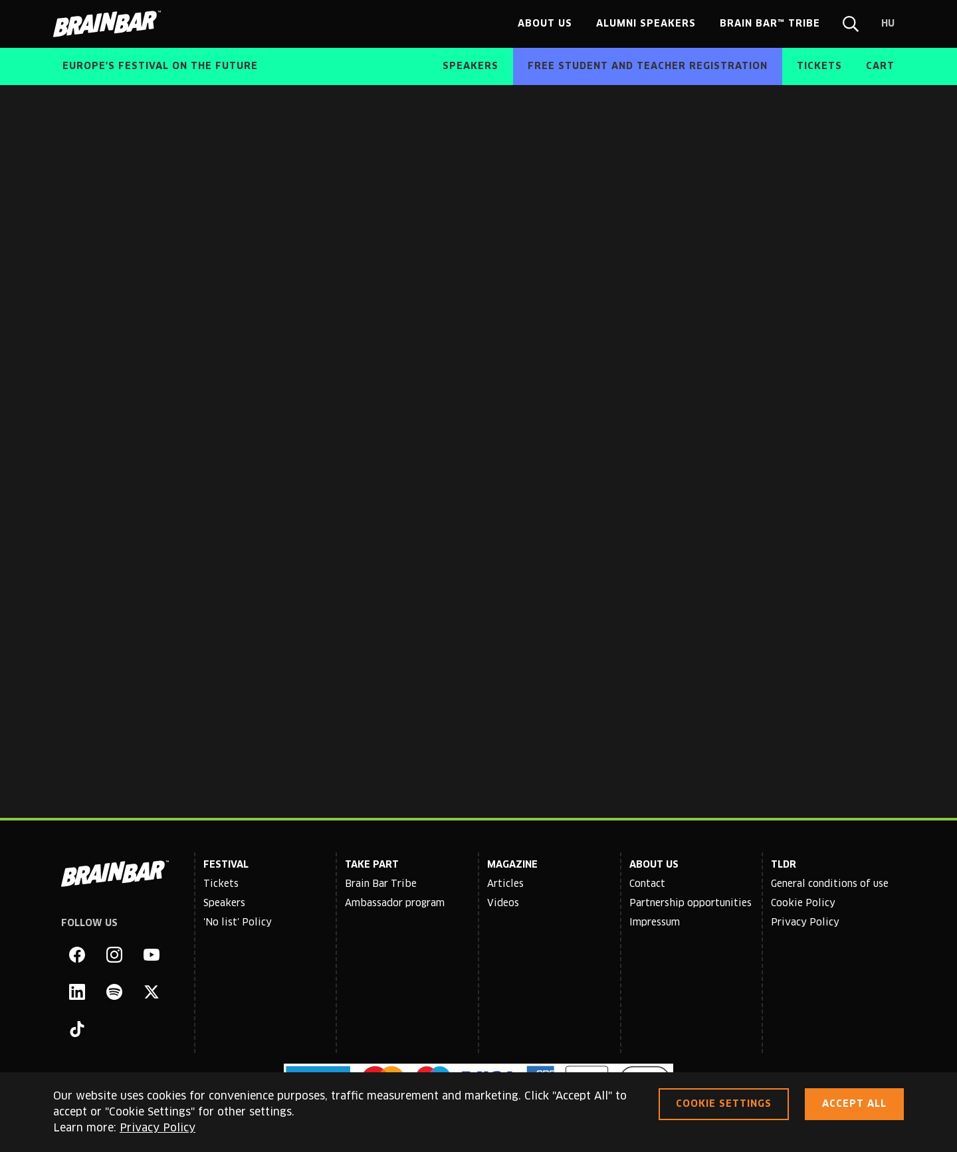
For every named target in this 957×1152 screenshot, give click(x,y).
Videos (503, 903)
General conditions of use (830, 884)
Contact (647, 884)
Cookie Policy (803, 903)
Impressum (654, 922)
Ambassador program (395, 903)
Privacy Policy (805, 922)
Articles (505, 884)
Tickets (221, 884)
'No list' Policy (237, 922)
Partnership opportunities (690, 903)
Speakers (224, 903)
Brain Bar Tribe (381, 884)
